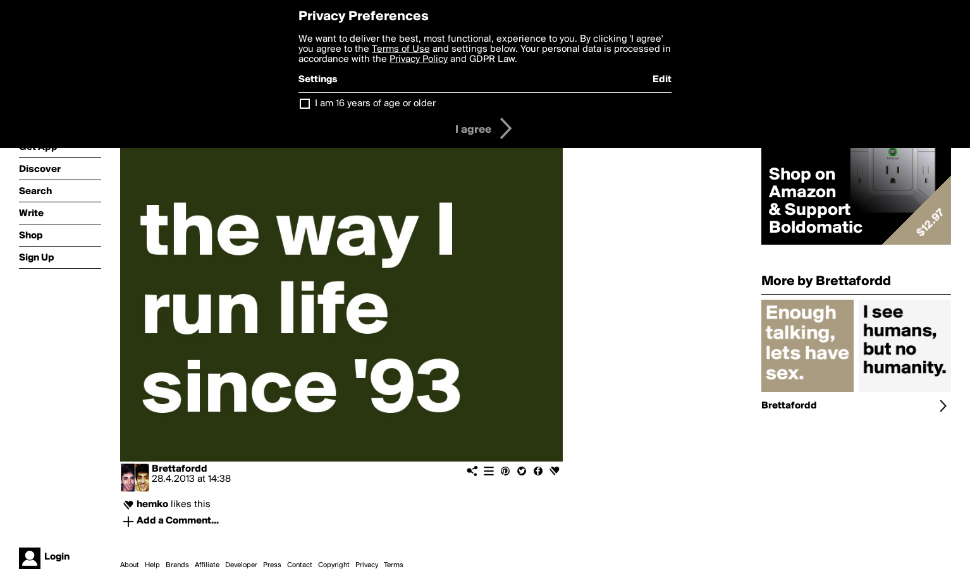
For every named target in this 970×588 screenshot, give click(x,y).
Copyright (334, 565)
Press (272, 565)
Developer (241, 565)
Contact (299, 565)
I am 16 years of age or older (375, 104)
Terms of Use (401, 49)
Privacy (366, 565)
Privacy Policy (419, 59)
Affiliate (207, 565)
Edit (662, 80)
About (129, 565)
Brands (177, 565)
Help (152, 565)
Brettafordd (179, 469)
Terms (393, 565)
